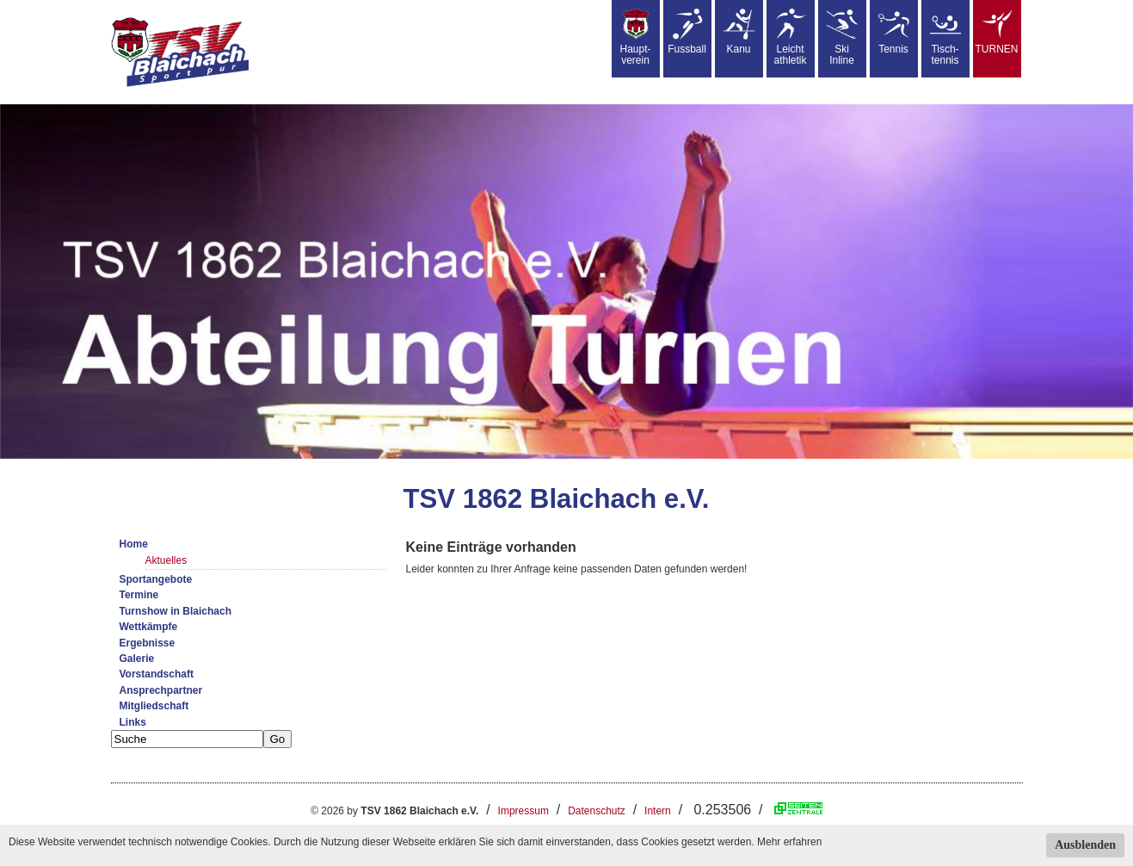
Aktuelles (166, 560)
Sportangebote (156, 579)
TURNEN (997, 32)
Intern (657, 811)
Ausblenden (1085, 844)
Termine (139, 595)
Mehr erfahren (789, 842)
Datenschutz (596, 811)
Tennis (893, 32)
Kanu (739, 32)
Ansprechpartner (161, 690)
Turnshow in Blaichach (175, 611)
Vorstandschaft (157, 674)
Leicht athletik (789, 37)
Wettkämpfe (149, 627)
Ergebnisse (147, 643)
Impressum (523, 811)
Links (133, 722)
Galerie (137, 659)
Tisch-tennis (945, 37)
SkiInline (842, 37)
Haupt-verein (634, 37)
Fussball (687, 32)
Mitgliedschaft (154, 706)
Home (134, 544)
